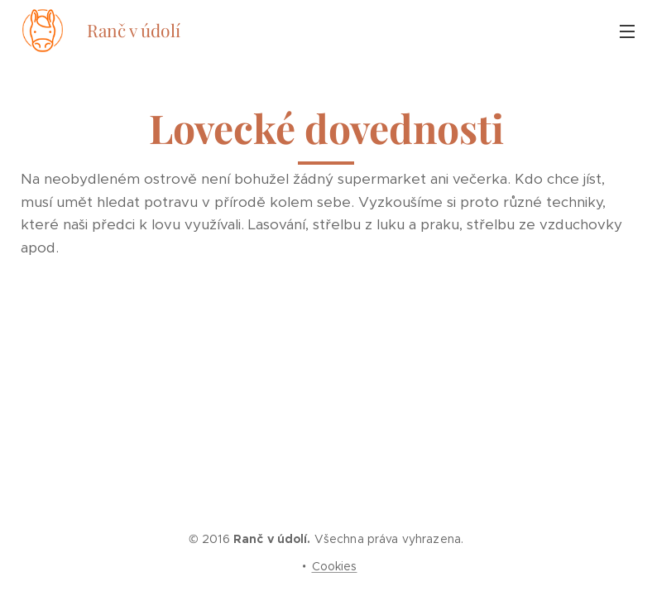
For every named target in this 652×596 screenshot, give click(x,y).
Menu (627, 31)
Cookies (334, 566)
